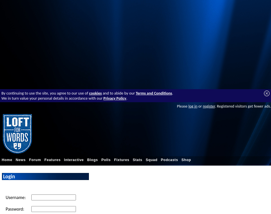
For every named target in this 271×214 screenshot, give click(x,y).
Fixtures (121, 160)
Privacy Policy (114, 98)
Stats (137, 160)
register (209, 106)
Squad (152, 160)
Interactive (74, 160)
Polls (106, 160)
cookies (95, 93)
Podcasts (169, 160)
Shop (186, 160)
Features (52, 160)
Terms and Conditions (154, 93)
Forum (35, 160)
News (21, 160)
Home (7, 160)
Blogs (92, 160)
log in (192, 106)
